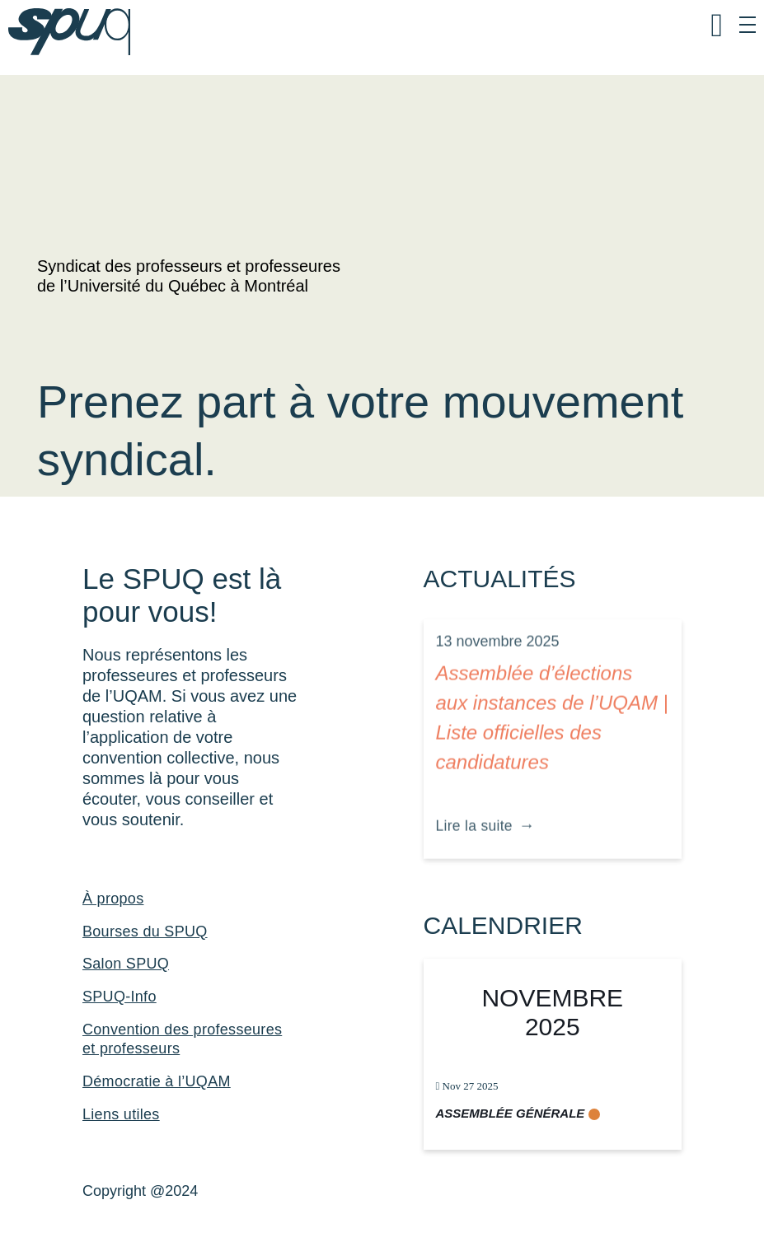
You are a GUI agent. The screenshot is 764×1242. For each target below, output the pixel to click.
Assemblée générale (510, 1113)
